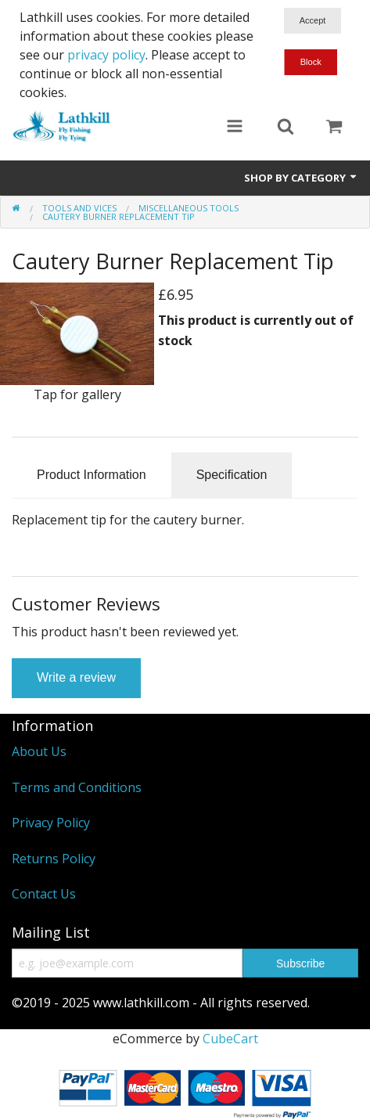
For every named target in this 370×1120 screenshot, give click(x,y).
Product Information (91, 474)
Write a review (76, 677)
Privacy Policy (51, 822)
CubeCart (230, 1038)
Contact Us (44, 893)
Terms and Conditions (77, 787)
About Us (39, 751)
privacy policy (106, 54)
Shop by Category (301, 178)
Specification (232, 474)
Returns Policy (53, 858)
